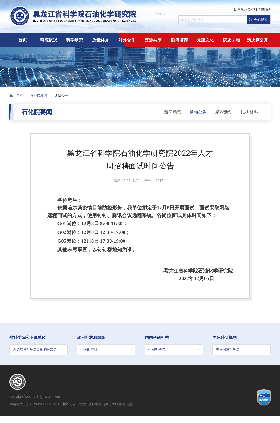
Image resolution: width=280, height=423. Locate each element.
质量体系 (100, 40)
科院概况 (48, 40)
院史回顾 (231, 40)
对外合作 (126, 40)
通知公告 (61, 95)
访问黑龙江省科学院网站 (252, 9)
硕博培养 (179, 40)
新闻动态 (172, 112)
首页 (22, 40)
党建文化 (205, 40)
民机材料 (249, 112)
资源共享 (153, 40)
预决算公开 (257, 40)
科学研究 (74, 40)
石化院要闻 (39, 95)
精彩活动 (223, 112)
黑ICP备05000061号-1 (42, 404)
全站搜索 (258, 19)
